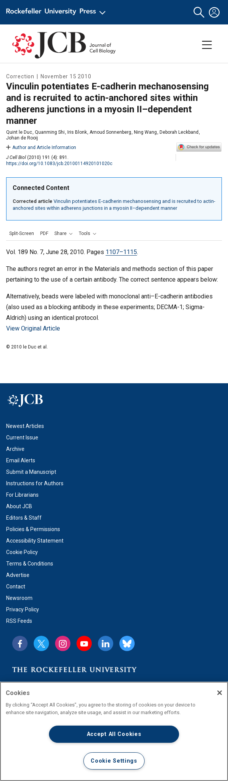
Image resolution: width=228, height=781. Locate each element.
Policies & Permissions (33, 529)
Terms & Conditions (29, 564)
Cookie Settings (114, 761)
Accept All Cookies (114, 734)
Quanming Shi (50, 132)
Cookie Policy (22, 552)
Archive (15, 449)
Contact (15, 586)
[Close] (219, 692)
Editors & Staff (24, 518)
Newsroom (19, 598)
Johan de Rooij (22, 138)
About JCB (19, 506)
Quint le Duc (19, 132)
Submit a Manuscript (31, 472)
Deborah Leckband (179, 132)
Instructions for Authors (35, 483)
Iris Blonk (77, 132)
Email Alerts (20, 460)
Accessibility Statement (35, 541)
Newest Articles (25, 426)
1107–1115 (121, 252)
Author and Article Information (41, 147)
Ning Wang (145, 132)
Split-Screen (21, 233)
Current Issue (22, 437)
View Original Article (33, 328)
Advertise (17, 575)
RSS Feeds (19, 621)
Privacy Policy (22, 609)
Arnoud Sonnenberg (110, 132)
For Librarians (22, 495)
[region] (114, 731)
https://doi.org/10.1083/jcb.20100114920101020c (59, 163)
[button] (199, 12)
